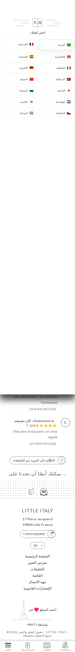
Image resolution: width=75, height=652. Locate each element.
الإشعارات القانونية (37, 588)
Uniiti (32, 624)
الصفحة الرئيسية (37, 556)
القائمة (37, 575)
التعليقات (37, 569)
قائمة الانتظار (27, 646)
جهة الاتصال (37, 582)
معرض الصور (37, 562)
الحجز (8, 646)
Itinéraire (65, 646)
